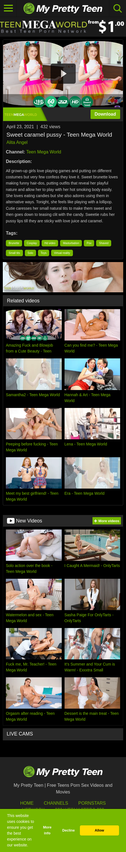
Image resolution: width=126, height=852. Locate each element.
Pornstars (92, 803)
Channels (56, 803)
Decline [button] (68, 830)
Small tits (14, 253)
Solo (30, 253)
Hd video (49, 243)
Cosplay (32, 243)
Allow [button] (99, 830)
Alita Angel (17, 142)
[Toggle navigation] (8, 8)
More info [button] (47, 830)
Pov (89, 243)
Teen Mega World (43, 152)
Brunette (14, 243)
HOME (27, 803)
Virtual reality (62, 253)
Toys (44, 253)
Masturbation (71, 243)
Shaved (103, 243)
